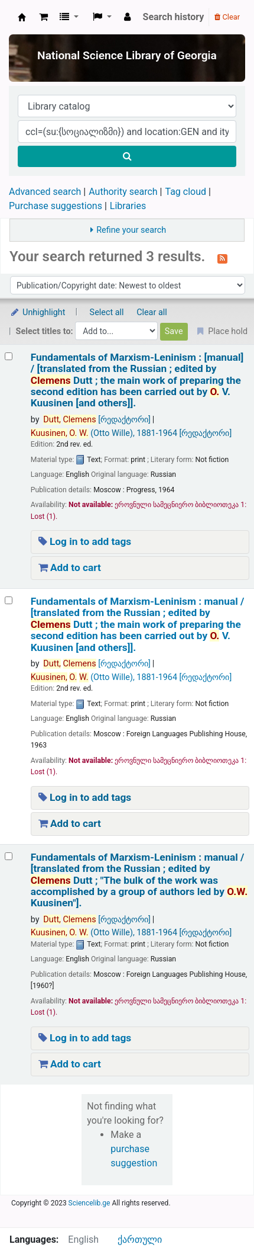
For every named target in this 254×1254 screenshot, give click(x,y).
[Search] (127, 156)
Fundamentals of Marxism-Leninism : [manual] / (137, 380)
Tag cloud (185, 191)
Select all (107, 312)
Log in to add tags (85, 541)
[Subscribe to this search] (222, 257)
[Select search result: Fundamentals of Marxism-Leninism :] (8, 356)
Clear (227, 16)
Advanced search (45, 191)
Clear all (151, 312)
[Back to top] (218, 1218)
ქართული (140, 1239)
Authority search (123, 191)
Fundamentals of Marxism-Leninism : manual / (138, 624)
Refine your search (131, 230)
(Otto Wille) (131, 433)
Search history (173, 17)
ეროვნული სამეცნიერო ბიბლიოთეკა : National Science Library (22, 17)
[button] (43, 17)
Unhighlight (37, 312)
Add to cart (69, 567)
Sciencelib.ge (89, 1203)
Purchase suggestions (55, 205)
